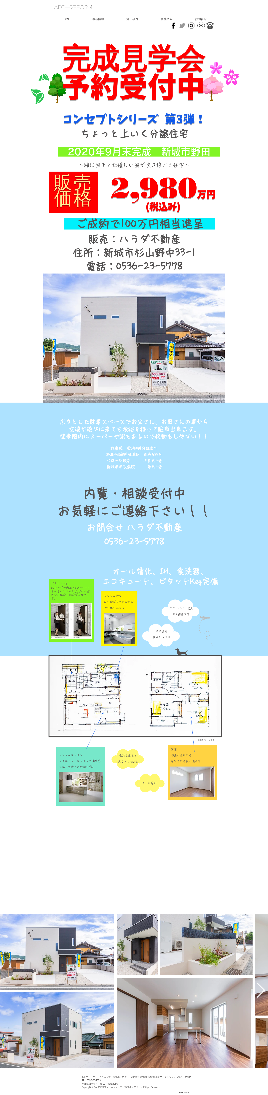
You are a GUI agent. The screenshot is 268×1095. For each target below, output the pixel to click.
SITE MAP (184, 1092)
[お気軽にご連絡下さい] (210, 25)
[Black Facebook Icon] (173, 26)
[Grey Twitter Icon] (182, 26)
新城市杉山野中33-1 (154, 253)
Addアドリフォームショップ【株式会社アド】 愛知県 (109, 1077)
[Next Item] (261, 991)
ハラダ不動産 (154, 527)
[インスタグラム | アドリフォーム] (191, 26)
